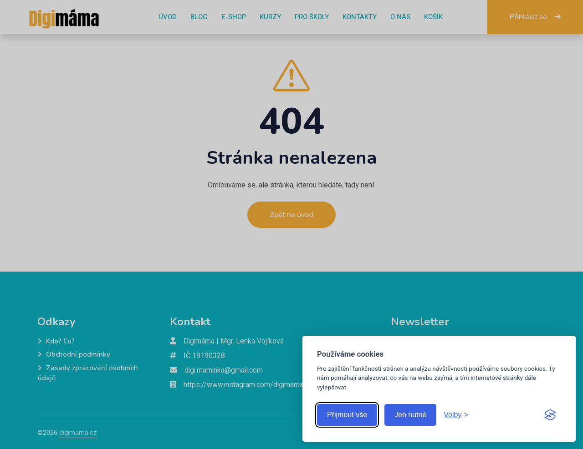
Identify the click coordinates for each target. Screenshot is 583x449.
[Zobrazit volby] (456, 415)
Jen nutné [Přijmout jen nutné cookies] (410, 415)
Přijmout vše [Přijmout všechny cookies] (347, 415)
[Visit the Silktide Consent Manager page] (550, 415)
